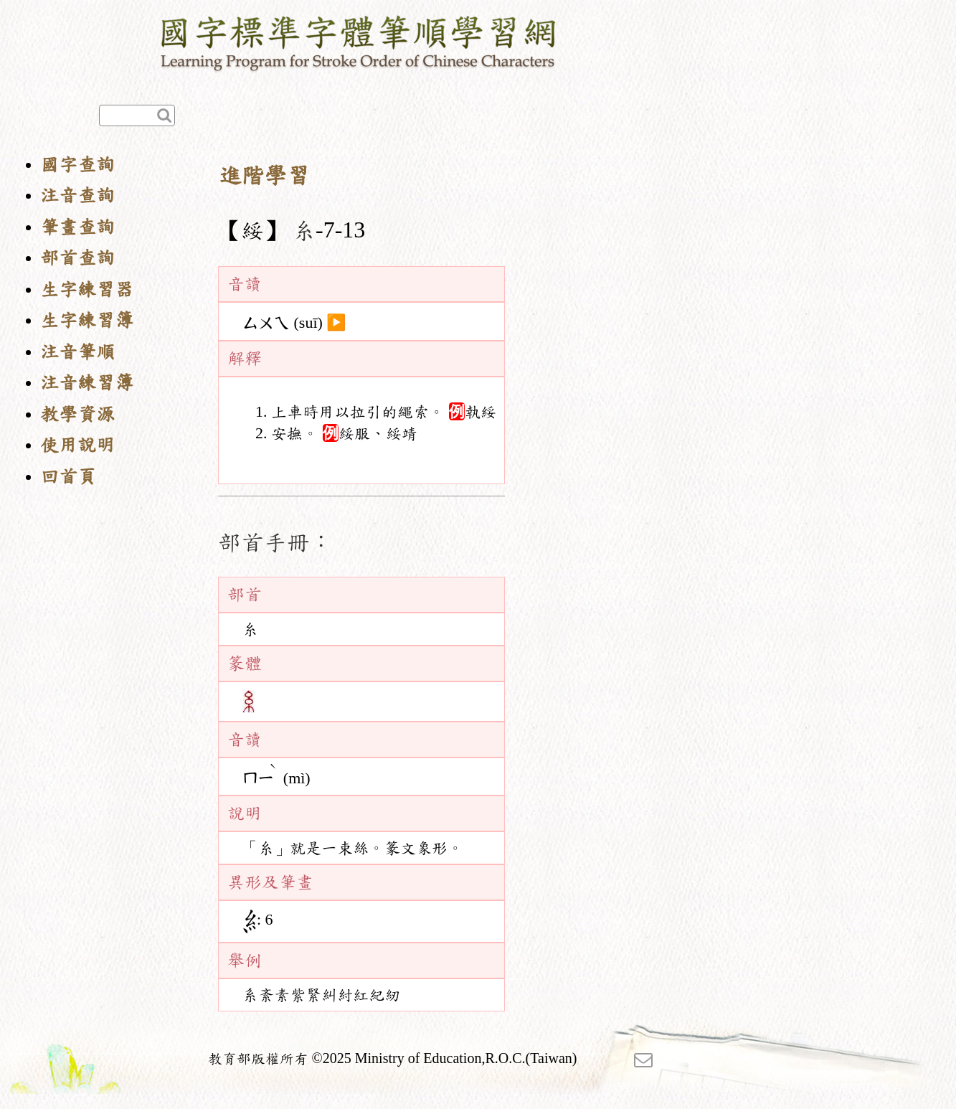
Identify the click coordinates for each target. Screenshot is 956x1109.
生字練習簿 (86, 320)
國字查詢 (77, 165)
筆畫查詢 (77, 227)
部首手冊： (275, 542)
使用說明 (77, 445)
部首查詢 (77, 258)
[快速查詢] (137, 115)
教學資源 (77, 414)
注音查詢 (77, 195)
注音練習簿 (86, 383)
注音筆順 (77, 352)
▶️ (336, 323)
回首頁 (68, 477)
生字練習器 (86, 289)
